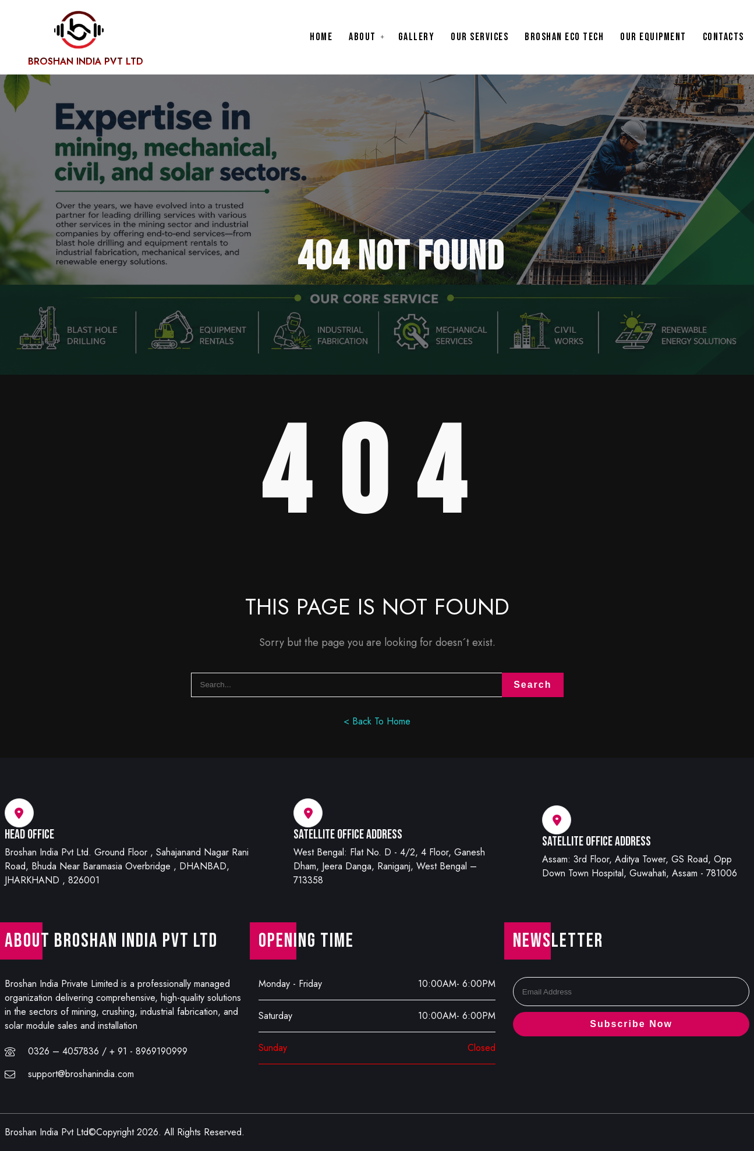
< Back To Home (377, 721)
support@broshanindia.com (81, 1074)
